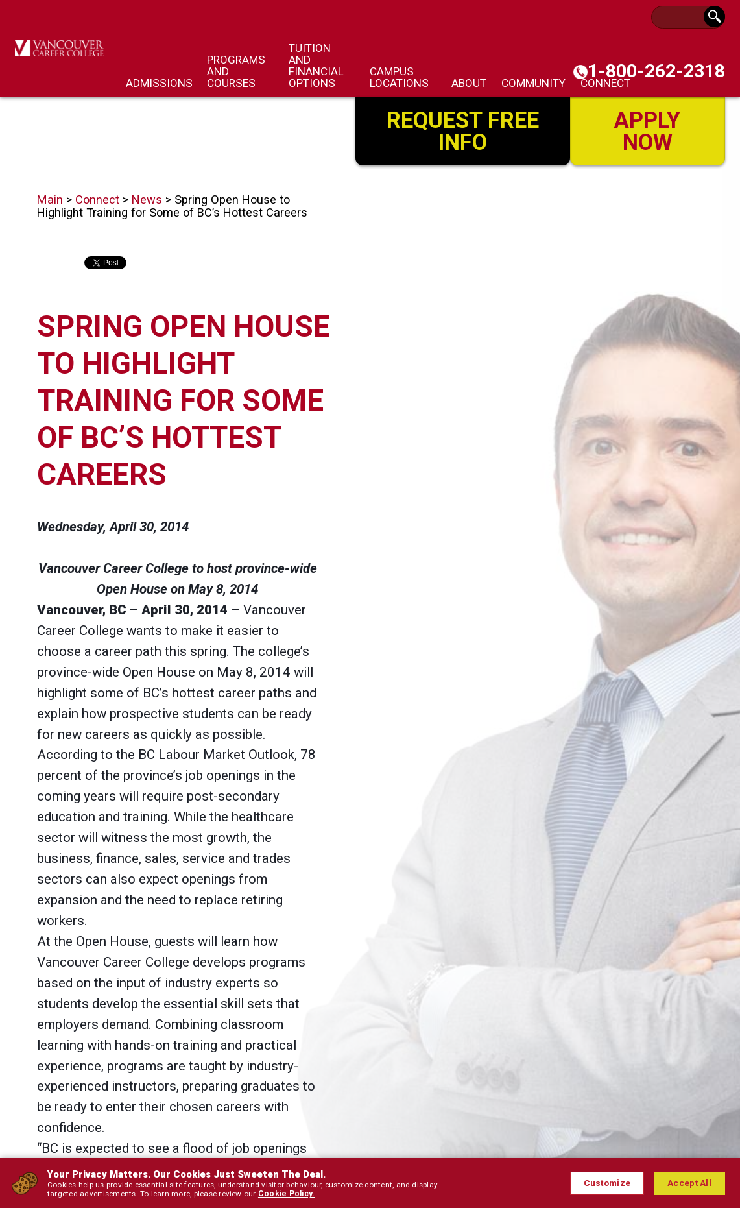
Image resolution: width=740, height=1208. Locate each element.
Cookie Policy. (262, 1193)
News (147, 199)
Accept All (689, 1183)
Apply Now (647, 130)
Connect (97, 199)
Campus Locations (399, 77)
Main (50, 199)
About (468, 83)
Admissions (159, 83)
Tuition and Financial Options (316, 66)
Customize (605, 1183)
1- (656, 71)
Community (533, 83)
